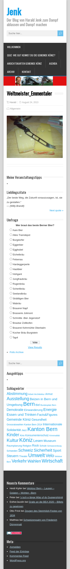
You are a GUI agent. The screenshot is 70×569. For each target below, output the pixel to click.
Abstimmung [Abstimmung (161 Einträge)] (17, 394)
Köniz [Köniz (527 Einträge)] (26, 440)
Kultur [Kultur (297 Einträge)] (13, 440)
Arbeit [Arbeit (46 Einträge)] (31, 394)
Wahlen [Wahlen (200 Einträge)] (34, 461)
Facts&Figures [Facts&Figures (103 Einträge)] (47, 415)
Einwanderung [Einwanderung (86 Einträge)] (33, 409)
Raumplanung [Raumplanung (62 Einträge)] (14, 445)
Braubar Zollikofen (22, 322)
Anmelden (15, 547)
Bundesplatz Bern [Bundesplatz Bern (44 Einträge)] (48, 405)
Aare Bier (18, 230)
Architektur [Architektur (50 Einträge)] (39, 394)
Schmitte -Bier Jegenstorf (26, 318)
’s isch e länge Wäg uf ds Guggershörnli (41, 497)
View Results (35, 347)
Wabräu (17, 303)
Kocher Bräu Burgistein (25, 332)
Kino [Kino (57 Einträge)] (22, 435)
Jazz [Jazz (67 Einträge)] (24, 430)
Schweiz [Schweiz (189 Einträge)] (25, 450)
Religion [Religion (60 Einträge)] (27, 445)
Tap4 (15, 337)
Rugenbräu (19, 283)
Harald (13, 102)
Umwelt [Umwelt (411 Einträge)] (36, 455)
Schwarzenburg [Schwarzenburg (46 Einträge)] (54, 446)
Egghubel (18, 249)
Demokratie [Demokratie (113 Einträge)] (15, 410)
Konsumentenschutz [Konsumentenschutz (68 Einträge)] (37, 435)
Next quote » (56, 210)
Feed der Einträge (19, 551)
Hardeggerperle (21, 264)
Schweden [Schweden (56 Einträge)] (12, 451)
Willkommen (13, 47)
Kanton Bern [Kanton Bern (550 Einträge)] (42, 429)
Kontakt (26, 72)
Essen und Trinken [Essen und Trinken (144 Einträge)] (21, 415)
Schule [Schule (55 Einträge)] (43, 445)
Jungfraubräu (20, 279)
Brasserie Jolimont (23, 313)
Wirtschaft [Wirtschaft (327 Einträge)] (52, 460)
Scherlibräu (19, 288)
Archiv (11, 72)
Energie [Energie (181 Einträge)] (50, 409)
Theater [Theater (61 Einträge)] (23, 456)
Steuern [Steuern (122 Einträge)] (12, 456)
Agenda (53, 63)
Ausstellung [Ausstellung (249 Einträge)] (18, 398)
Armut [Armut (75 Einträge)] (49, 393)
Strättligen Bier (21, 298)
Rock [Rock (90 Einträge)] (35, 445)
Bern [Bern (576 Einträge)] (29, 404)
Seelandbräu (20, 293)
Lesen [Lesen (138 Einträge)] (38, 441)
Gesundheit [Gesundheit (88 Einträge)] (39, 419)
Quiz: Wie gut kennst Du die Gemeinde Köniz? (31, 55)
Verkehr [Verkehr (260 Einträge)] (19, 461)
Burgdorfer (18, 239)
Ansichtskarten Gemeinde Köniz (24, 63)
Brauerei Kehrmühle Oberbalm (29, 327)
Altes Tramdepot (21, 235)
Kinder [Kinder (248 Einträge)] (13, 434)
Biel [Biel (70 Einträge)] (37, 404)
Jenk (14, 11)
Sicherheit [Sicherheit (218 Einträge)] (43, 450)
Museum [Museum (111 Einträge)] (50, 441)
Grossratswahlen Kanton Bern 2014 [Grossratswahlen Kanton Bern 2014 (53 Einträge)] (24, 424)
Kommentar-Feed (19, 556)
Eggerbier (18, 244)
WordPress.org (18, 560)
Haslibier (17, 269)
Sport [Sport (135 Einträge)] (57, 450)
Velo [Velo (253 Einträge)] (50, 455)
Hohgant (17, 274)
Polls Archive (17, 352)
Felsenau (18, 259)
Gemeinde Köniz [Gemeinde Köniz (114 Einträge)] (19, 419)
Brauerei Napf (20, 308)
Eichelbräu (18, 254)
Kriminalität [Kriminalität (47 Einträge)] (54, 435)
